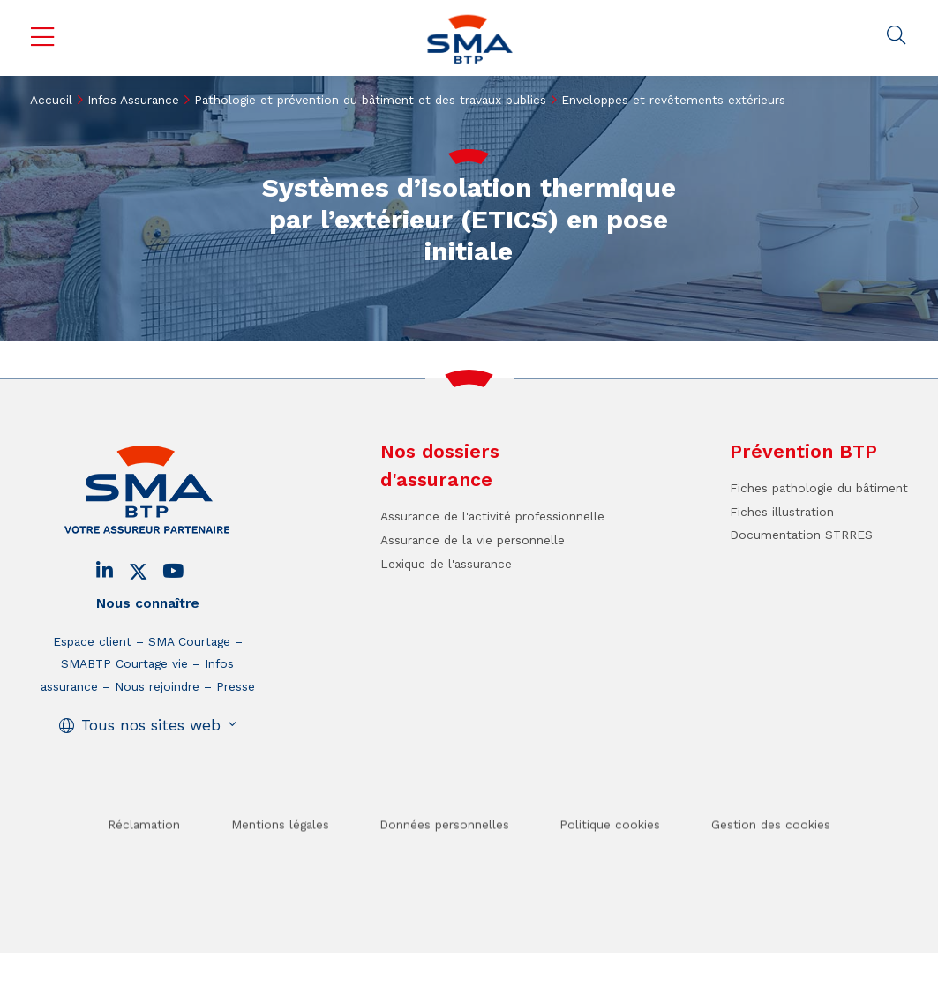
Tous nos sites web (151, 725)
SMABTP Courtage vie (124, 663)
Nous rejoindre (157, 686)
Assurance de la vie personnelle (472, 540)
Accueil (51, 100)
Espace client (92, 641)
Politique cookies (609, 849)
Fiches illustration (782, 512)
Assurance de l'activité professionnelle (492, 516)
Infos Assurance (133, 100)
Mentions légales (280, 849)
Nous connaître (147, 603)
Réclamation (144, 849)
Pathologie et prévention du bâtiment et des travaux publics (370, 100)
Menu (41, 37)
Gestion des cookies (770, 849)
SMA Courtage (189, 641)
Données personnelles (444, 849)
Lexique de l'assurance (446, 564)
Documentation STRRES (801, 535)
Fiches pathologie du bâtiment (819, 488)
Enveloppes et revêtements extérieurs (673, 100)
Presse (235, 686)
